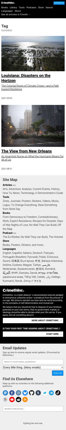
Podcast (7, 233)
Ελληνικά (52, 256)
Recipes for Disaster (44, 221)
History (55, 189)
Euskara (17, 264)
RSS (14, 185)
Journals (15, 201)
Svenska (24, 272)
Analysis (27, 189)
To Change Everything (24, 205)
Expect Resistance (21, 221)
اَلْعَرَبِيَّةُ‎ (6, 272)
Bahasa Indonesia (52, 260)
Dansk (33, 272)
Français (49, 252)
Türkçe (37, 264)
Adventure (15, 189)
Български (27, 260)
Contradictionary (48, 217)
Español (17, 252)
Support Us (59, 3)
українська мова (13, 276)
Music (55, 201)
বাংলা (14, 272)
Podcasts (31, 7)
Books (4, 7)
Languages (7, 11)
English (7, 252)
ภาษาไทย (52, 272)
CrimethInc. (8, 2)
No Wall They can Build (34, 237)
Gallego (55, 276)
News (16, 193)
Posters (26, 201)
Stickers (36, 201)
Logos (6, 205)
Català (41, 276)
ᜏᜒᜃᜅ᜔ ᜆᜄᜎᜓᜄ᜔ (32, 280)
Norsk (18, 280)
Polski (42, 256)
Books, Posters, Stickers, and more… (24, 244)
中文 (37, 260)
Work (6, 221)
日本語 (15, 260)
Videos (46, 201)
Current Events (41, 189)
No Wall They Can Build (42, 225)
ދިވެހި (48, 276)
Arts (5, 189)
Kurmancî (8, 280)
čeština (7, 264)
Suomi (6, 260)
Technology (27, 193)
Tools (22, 7)
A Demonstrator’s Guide (49, 193)
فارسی (46, 264)
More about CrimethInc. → (47, 320)
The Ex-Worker (11, 237)
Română (50, 268)
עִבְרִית (41, 272)
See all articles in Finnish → (16, 14)
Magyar (27, 264)
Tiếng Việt (30, 276)
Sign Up (58, 373)
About (18, 11)
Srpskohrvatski (26, 268)
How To (7, 193)
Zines (6, 201)
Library (13, 7)
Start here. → (54, 334)
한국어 (40, 268)
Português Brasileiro (14, 256)
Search (49, 7)
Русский (33, 256)
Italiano (27, 252)
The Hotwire (56, 237)
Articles (7, 185)
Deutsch (37, 252)
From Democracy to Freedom (20, 217)
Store (41, 7)
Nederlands (9, 268)
